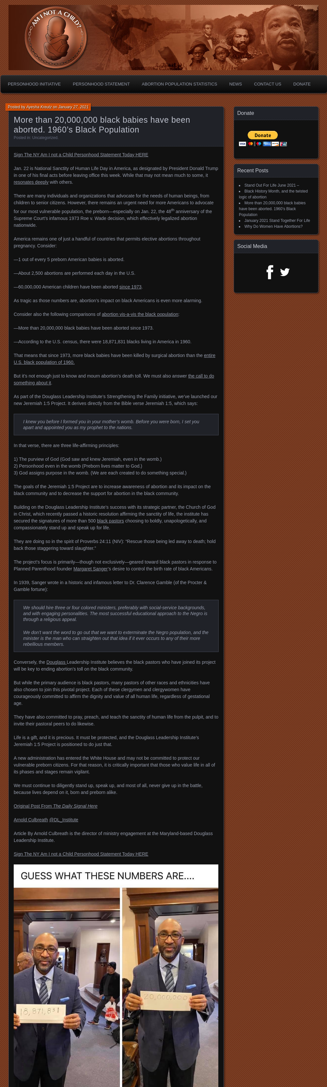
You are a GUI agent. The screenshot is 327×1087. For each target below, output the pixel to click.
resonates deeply (31, 182)
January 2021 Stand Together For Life (277, 220)
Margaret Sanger (90, 568)
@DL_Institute (63, 819)
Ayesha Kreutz (39, 107)
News (235, 84)
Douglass (56, 662)
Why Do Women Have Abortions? (273, 226)
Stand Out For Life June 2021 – (271, 185)
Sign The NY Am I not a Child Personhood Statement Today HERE (81, 154)
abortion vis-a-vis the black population (140, 314)
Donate (302, 84)
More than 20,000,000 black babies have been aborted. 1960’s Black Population (272, 209)
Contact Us (267, 84)
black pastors (110, 520)
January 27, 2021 (73, 107)
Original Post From (56, 806)
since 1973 (130, 286)
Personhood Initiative (34, 84)
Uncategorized (44, 137)
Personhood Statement (101, 84)
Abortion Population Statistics (179, 84)
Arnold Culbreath (31, 819)
